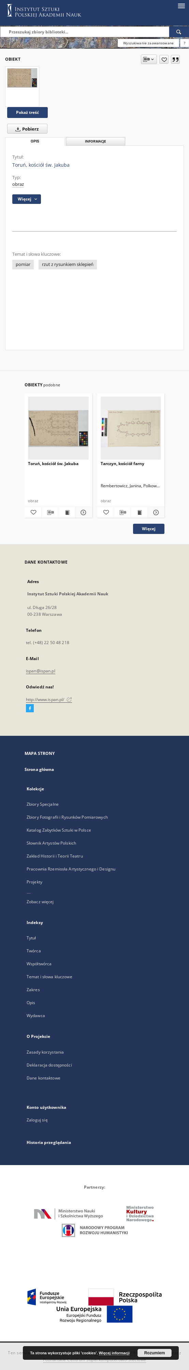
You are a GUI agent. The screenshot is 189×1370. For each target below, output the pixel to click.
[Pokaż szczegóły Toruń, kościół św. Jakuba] (82, 512)
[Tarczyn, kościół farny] (131, 428)
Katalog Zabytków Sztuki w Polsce (59, 830)
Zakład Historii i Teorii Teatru (55, 856)
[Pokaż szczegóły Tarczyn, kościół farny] (155, 512)
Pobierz (26, 129)
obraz (18, 184)
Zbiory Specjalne (43, 804)
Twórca (34, 951)
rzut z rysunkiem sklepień (67, 264)
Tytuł (31, 938)
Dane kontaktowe (43, 1078)
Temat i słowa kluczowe (49, 977)
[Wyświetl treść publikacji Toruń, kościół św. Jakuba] (66, 512)
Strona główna (39, 769)
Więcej (149, 529)
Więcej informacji (114, 1353)
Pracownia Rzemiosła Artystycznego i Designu (71, 869)
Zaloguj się (37, 1120)
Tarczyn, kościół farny (122, 463)
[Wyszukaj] (179, 31)
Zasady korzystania (45, 1052)
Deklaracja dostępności (49, 1065)
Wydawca (36, 1015)
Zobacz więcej (40, 902)
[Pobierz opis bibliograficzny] (50, 512)
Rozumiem (154, 1353)
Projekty (34, 882)
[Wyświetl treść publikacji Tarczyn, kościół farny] (139, 512)
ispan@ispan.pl (40, 671)
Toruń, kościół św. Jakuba (53, 463)
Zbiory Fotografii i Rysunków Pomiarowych (67, 817)
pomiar (23, 264)
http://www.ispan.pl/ (49, 699)
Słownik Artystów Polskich (51, 843)
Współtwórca (39, 964)
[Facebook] (30, 708)
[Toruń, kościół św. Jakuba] (22, 78)
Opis (31, 1003)
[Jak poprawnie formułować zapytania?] (184, 43)
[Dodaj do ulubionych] (164, 59)
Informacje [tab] (95, 141)
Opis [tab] (35, 141)
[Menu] (181, 5)
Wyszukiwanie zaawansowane (148, 43)
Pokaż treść (27, 112)
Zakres (33, 990)
